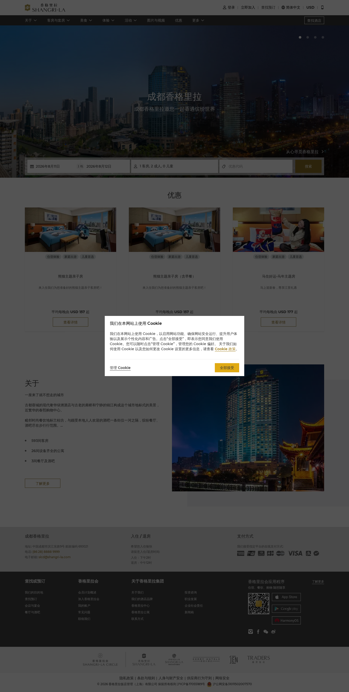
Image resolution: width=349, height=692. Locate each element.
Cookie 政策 (225, 349)
